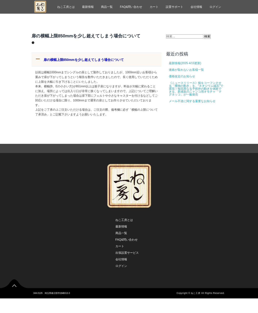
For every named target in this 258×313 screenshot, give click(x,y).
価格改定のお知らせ (182, 76)
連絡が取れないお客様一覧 (186, 69)
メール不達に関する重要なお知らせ (192, 101)
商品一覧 (107, 6)
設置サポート (174, 6)
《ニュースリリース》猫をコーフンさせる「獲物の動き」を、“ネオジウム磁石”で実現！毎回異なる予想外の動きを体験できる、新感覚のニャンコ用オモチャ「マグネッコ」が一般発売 (196, 88)
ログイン (215, 6)
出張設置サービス (127, 252)
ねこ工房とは (66, 6)
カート (154, 6)
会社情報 (196, 6)
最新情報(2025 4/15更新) (185, 63)
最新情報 (88, 6)
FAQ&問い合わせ (131, 6)
